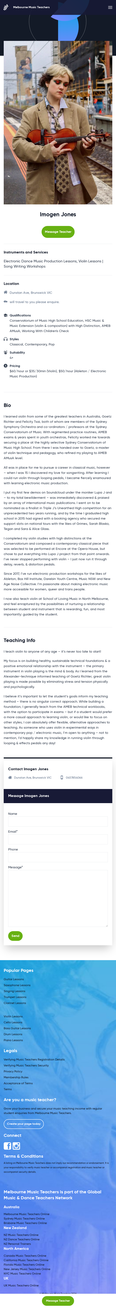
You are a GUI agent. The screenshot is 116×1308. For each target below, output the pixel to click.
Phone (13, 849)
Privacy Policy (13, 1071)
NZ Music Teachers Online (21, 1235)
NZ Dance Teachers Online (22, 1239)
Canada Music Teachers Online (25, 1255)
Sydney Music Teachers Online (24, 1218)
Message (15, 867)
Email (13, 831)
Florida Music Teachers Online (24, 1264)
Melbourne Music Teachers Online (26, 1214)
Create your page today (23, 1124)
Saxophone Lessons (17, 985)
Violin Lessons (13, 1016)
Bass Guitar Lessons (17, 1028)
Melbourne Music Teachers (27, 7)
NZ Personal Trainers (17, 1244)
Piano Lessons (13, 1040)
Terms (8, 1089)
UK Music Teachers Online (21, 1285)
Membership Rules (16, 1077)
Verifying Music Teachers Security (26, 1065)
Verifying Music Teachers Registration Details (34, 1059)
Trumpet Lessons (15, 997)
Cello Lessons (13, 1022)
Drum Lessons (13, 1034)
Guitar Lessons (14, 979)
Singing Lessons (14, 991)
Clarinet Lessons (15, 1003)
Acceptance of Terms (18, 1083)
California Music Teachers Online (26, 1260)
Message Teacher (58, 232)
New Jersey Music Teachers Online (27, 1269)
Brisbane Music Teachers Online (25, 1223)
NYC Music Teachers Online (22, 1273)
